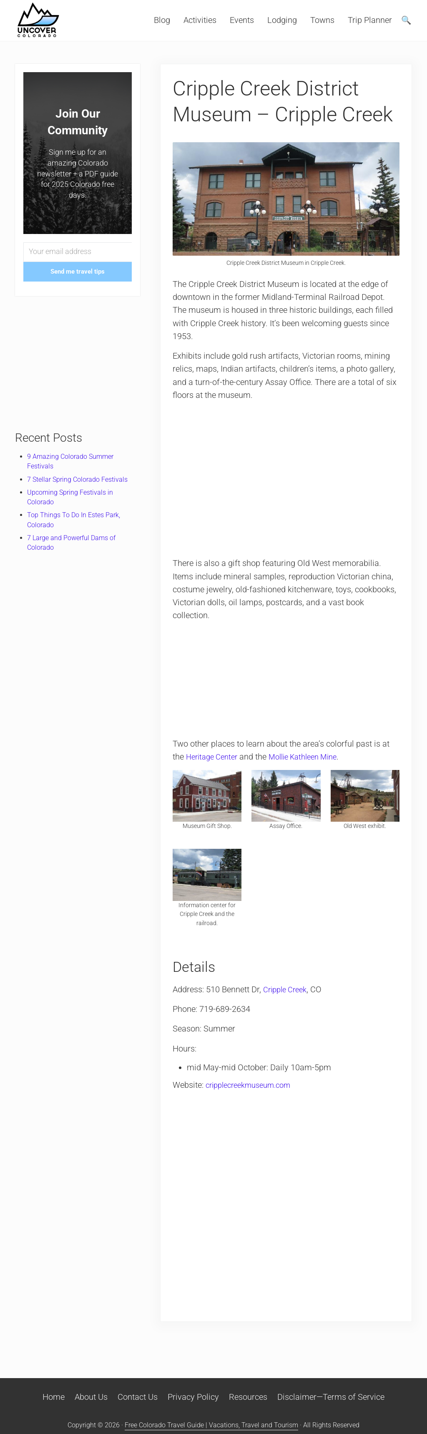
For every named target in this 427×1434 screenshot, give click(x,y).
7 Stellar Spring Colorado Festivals (77, 479)
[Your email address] (77, 252)
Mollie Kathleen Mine (312, 757)
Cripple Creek (287, 989)
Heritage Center (214, 757)
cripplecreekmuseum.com (253, 1085)
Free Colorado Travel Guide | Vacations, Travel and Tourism (211, 1425)
